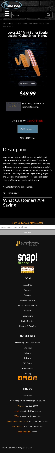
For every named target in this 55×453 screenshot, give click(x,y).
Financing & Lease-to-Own (27, 342)
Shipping (28, 347)
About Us (27, 285)
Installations (27, 316)
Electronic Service (27, 326)
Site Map (27, 373)
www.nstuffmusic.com (30, 416)
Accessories (8, 23)
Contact (27, 290)
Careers (27, 295)
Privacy (27, 358)
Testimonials (27, 368)
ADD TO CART (28, 128)
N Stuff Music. (12, 448)
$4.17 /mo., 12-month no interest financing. (25, 106)
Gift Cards (27, 363)
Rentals (27, 310)
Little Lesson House (27, 305)
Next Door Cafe (27, 300)
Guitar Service (27, 321)
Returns (27, 353)
